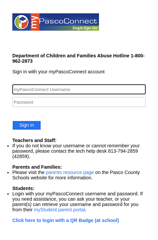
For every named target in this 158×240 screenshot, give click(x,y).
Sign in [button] (26, 125)
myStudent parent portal (59, 209)
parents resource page (70, 172)
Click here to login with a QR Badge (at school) (65, 220)
